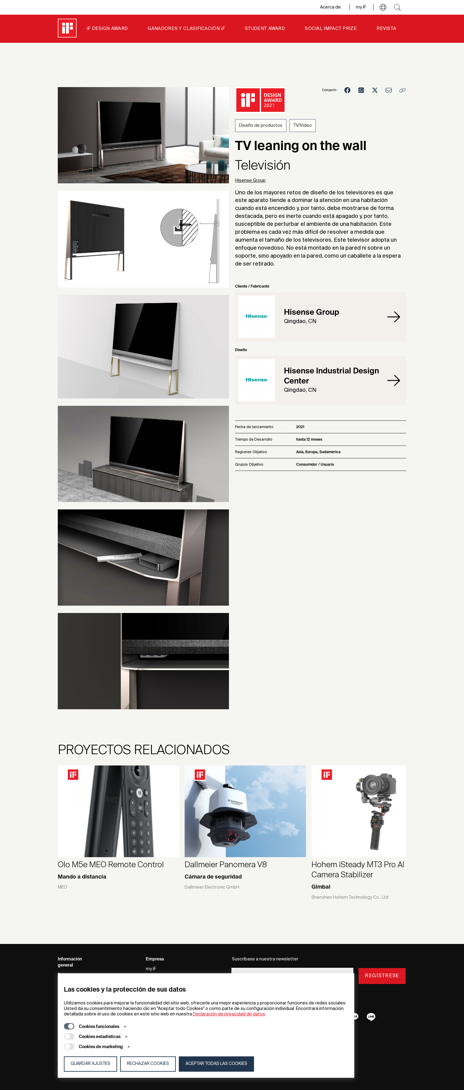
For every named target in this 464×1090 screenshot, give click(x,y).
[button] (383, 7)
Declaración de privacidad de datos (229, 1014)
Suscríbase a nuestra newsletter (265, 959)
